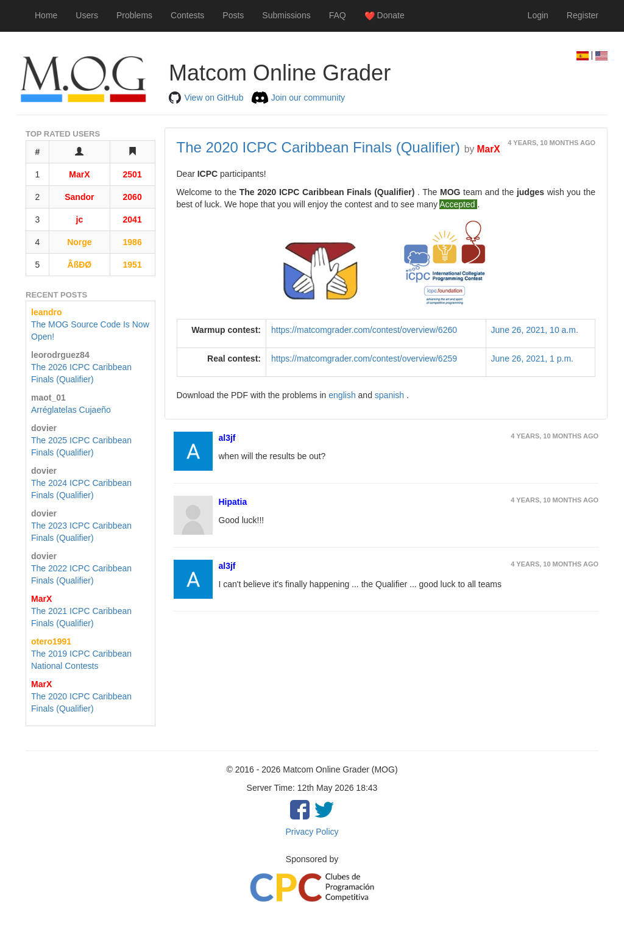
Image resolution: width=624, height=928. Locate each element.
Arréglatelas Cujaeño (71, 410)
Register (582, 15)
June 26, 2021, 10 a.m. (534, 330)
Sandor (79, 197)
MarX (79, 174)
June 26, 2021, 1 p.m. (532, 358)
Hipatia (233, 502)
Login (538, 15)
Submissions (286, 15)
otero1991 (51, 641)
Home (46, 15)
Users (87, 15)
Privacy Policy (311, 832)
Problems (134, 15)
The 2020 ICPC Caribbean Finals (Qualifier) (319, 147)
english (343, 395)
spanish (390, 395)
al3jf (227, 438)
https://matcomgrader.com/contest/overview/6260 (364, 330)
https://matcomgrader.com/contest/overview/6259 (364, 358)
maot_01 (48, 397)
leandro (46, 312)
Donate (384, 15)
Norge (79, 242)
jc (79, 219)
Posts (233, 15)
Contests (187, 15)
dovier (44, 428)
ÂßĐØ (80, 264)
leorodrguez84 (60, 355)
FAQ (337, 15)
